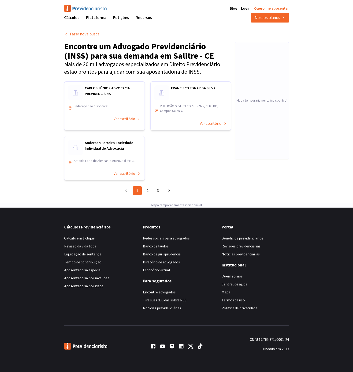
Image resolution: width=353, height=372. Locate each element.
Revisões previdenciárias (241, 246)
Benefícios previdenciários (242, 238)
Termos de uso (233, 300)
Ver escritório (127, 118)
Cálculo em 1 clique (79, 238)
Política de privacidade (239, 308)
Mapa (226, 292)
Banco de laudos (156, 246)
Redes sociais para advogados (166, 238)
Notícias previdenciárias (162, 308)
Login (245, 8)
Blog (233, 8)
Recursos (144, 18)
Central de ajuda (234, 284)
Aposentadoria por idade (83, 286)
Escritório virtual (156, 270)
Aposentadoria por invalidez (86, 278)
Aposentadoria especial (83, 270)
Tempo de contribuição (82, 262)
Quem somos (232, 276)
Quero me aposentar (271, 8)
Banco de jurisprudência (162, 254)
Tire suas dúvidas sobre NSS (164, 300)
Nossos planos (270, 18)
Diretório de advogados (161, 262)
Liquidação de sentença (82, 254)
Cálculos (71, 18)
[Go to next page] (168, 190)
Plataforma (96, 18)
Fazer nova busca (82, 34)
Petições (121, 18)
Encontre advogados (159, 292)
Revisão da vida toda (80, 246)
